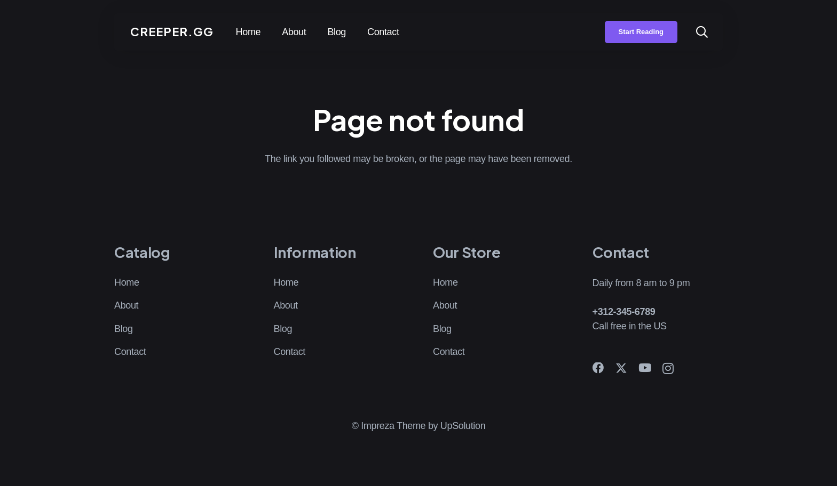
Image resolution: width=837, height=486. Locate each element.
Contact (130, 351)
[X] (621, 368)
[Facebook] (598, 368)
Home (126, 282)
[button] (702, 32)
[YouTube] (644, 368)
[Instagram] (668, 368)
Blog (123, 328)
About (126, 305)
